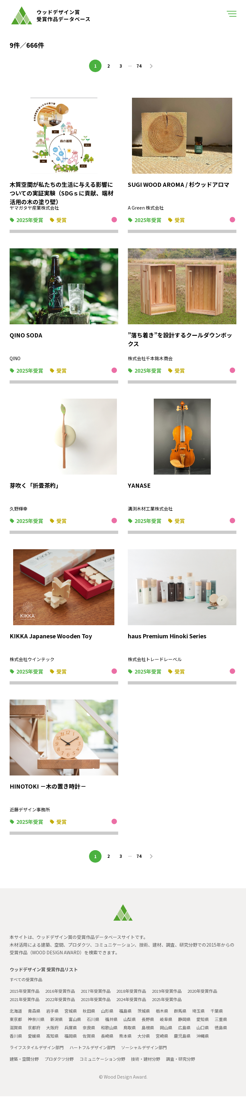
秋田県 (93, 1025)
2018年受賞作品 (141, 997)
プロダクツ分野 (62, 1081)
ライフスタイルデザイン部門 (39, 1070)
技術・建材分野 (154, 1081)
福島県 (131, 1025)
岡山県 (213, 1042)
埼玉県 (208, 1025)
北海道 (16, 1025)
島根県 (194, 1042)
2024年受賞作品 (179, 1005)
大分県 (208, 1050)
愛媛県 (93, 1050)
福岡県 (131, 1050)
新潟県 (78, 1033)
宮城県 (74, 1025)
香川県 (74, 1050)
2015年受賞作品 (26, 997)
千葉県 (16, 1033)
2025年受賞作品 (26, 1013)
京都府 (74, 1042)
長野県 (174, 1033)
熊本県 (189, 1050)
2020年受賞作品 (26, 1005)
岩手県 (55, 1025)
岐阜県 (194, 1033)
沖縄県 (59, 1058)
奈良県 (131, 1042)
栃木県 (170, 1025)
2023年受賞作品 (141, 1005)
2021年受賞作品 (64, 1005)
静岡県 (213, 1033)
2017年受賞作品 (102, 997)
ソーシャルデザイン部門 (153, 1070)
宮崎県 (16, 1058)
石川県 (117, 1033)
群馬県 (189, 1025)
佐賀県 (151, 1050)
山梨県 (155, 1033)
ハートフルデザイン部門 (98, 1070)
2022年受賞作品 (102, 1005)
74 (140, 65)
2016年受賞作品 (64, 997)
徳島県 (55, 1050)
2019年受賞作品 (179, 997)
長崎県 (170, 1050)
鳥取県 (174, 1042)
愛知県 (16, 1042)
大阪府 (93, 1042)
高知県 (112, 1050)
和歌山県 (153, 1042)
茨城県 (151, 1025)
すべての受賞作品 (27, 985)
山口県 (35, 1050)
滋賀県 (55, 1042)
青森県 (35, 1025)
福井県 (136, 1033)
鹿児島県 (38, 1058)
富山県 (97, 1033)
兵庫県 (112, 1042)
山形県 (112, 1025)
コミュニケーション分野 (108, 1081)
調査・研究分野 (192, 1081)
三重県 (35, 1042)
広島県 (16, 1050)
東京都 (35, 1033)
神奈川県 (57, 1033)
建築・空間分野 (25, 1081)
